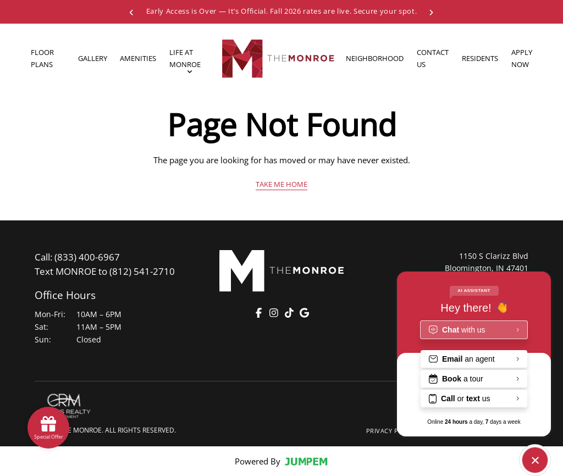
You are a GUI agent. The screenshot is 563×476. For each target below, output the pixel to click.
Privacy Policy (391, 431)
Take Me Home (281, 184)
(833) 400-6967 (77, 257)
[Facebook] (259, 313)
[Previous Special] (132, 11)
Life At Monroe (185, 59)
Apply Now (521, 58)
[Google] (304, 313)
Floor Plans (42, 58)
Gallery (92, 58)
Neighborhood (375, 58)
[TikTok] (289, 313)
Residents (480, 58)
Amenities (138, 58)
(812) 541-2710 (105, 271)
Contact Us (433, 58)
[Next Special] (431, 11)
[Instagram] (274, 313)
